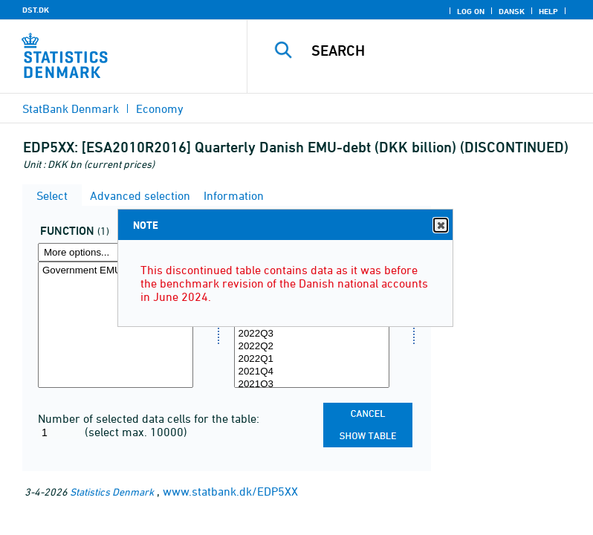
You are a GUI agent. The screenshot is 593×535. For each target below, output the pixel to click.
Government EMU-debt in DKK (115, 271)
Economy (160, 108)
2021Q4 (311, 372)
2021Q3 (311, 384)
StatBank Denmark (70, 108)
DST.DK (35, 9)
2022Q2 (311, 346)
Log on (471, 11)
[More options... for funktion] (115, 252)
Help (548, 11)
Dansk (512, 11)
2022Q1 (311, 359)
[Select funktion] (115, 325)
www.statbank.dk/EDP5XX (230, 491)
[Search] (442, 50)
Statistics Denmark (112, 491)
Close (440, 225)
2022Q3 (311, 334)
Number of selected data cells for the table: (148, 418)
